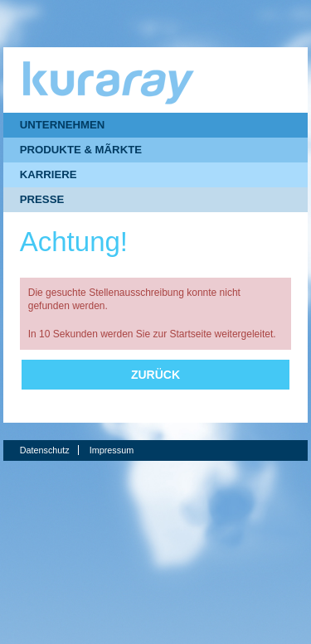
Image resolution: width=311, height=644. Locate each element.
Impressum (112, 450)
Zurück (155, 374)
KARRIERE (48, 174)
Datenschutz (45, 450)
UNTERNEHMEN (62, 125)
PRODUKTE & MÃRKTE (81, 149)
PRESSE (42, 199)
